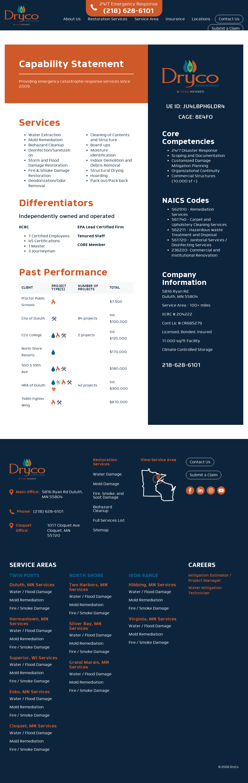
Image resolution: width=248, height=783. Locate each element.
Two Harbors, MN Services (88, 587)
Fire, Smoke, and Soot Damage (108, 495)
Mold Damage (106, 484)
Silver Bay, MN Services (85, 626)
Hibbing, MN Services (152, 584)
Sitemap (101, 530)
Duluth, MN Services (32, 584)
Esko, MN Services (29, 691)
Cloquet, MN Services (33, 726)
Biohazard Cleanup (102, 509)
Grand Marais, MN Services (89, 665)
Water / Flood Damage (30, 592)
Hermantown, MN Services (28, 621)
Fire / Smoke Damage (29, 608)
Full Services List (109, 520)
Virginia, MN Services (153, 619)
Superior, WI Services (33, 657)
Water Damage (107, 474)
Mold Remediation (26, 600)
